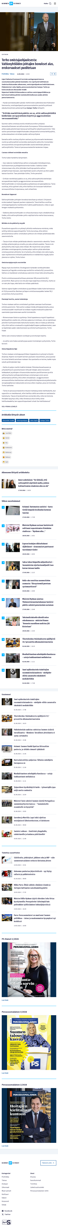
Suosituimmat (35, 1180)
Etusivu (33, 1177)
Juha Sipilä (34, 420)
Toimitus (33, 1184)
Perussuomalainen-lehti (39, 1191)
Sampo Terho (44, 420)
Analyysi (5, 1184)
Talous (12, 74)
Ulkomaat (5, 1187)
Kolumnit (5, 1201)
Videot (4, 1198)
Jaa (53, 74)
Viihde (4, 1205)
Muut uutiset (6, 1191)
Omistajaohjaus (22, 420)
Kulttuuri (5, 1194)
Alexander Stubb (8, 420)
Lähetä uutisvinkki (37, 1187)
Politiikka (5, 74)
